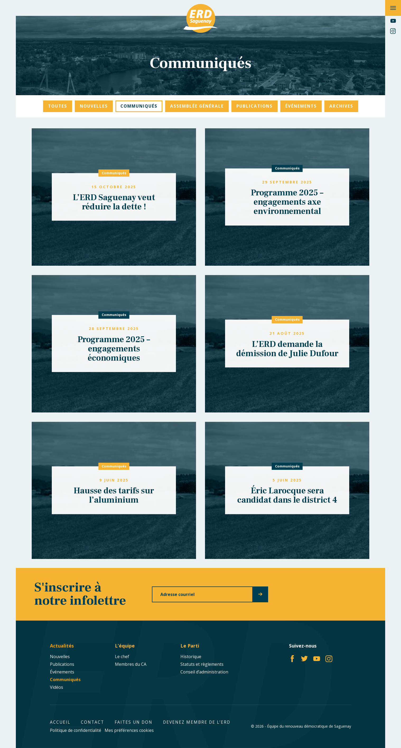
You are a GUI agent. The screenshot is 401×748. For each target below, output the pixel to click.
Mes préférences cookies (129, 730)
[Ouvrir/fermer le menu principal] (393, 8)
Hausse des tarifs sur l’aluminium (114, 495)
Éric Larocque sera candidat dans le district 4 (287, 495)
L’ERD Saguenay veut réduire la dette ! (114, 202)
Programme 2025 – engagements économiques (114, 349)
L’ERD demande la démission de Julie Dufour (287, 348)
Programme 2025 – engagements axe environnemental (287, 202)
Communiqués (114, 173)
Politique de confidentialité (75, 730)
